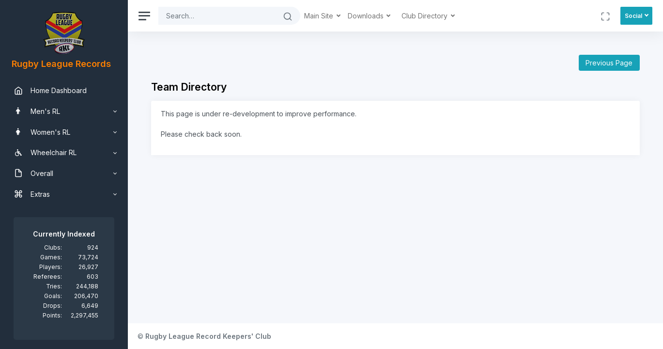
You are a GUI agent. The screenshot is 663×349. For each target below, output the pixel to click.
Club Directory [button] (425, 16)
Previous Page (609, 63)
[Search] (217, 16)
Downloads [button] (366, 16)
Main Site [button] (319, 16)
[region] (64, 174)
